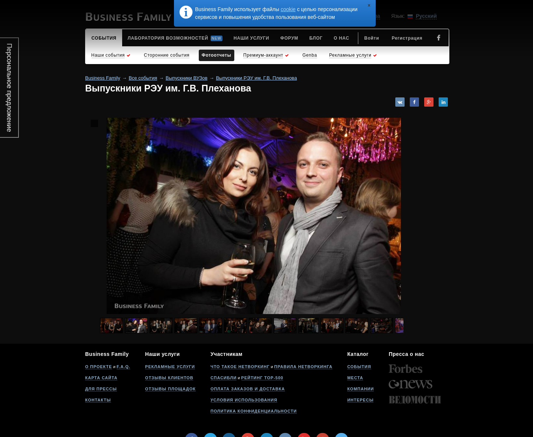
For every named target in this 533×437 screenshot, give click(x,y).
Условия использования (244, 400)
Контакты (98, 400)
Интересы (360, 400)
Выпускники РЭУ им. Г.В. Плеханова (256, 78)
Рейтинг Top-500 (262, 378)
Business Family (102, 78)
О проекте (98, 366)
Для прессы (101, 389)
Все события (143, 78)
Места (355, 378)
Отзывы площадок (170, 389)
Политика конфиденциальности (254, 411)
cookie (288, 9)
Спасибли (224, 378)
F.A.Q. (123, 366)
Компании (360, 389)
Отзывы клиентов (169, 378)
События (359, 366)
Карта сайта (101, 378)
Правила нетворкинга (303, 366)
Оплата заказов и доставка (248, 389)
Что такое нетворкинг (240, 366)
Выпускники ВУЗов (187, 78)
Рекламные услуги (170, 366)
